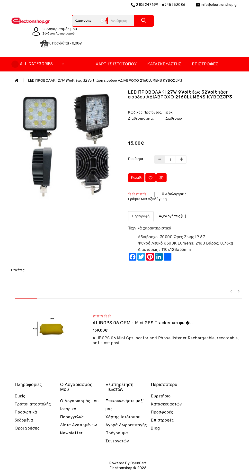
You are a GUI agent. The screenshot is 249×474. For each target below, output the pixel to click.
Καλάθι (136, 178)
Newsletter (71, 433)
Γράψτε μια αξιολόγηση (147, 199)
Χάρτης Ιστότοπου (116, 64)
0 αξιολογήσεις (174, 194)
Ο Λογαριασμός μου (79, 401)
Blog (155, 428)
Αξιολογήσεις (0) (172, 216)
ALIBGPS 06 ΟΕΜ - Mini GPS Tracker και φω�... (143, 322)
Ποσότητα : (136, 159)
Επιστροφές (205, 64)
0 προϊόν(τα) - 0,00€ (61, 43)
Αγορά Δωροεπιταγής (126, 425)
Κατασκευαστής (164, 64)
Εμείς (20, 396)
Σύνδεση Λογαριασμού (59, 33)
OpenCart (139, 463)
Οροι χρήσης (27, 428)
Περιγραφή (141, 216)
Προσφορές (162, 412)
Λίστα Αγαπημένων (78, 425)
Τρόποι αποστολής (33, 404)
